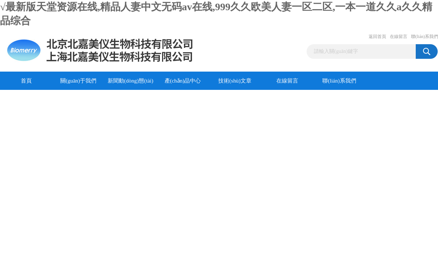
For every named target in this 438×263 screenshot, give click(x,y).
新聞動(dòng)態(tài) (130, 81)
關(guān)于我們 (78, 81)
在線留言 (398, 36)
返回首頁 (377, 36)
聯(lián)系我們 (424, 36)
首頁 (26, 81)
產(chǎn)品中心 (183, 81)
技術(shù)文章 (234, 81)
